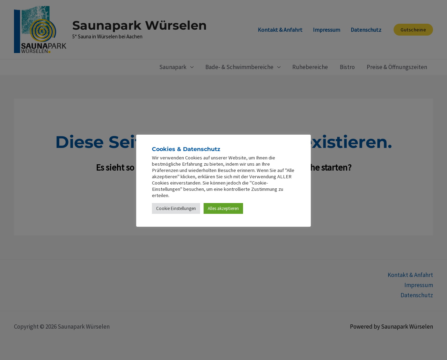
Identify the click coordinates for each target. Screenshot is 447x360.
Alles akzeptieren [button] (223, 208)
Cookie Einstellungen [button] (176, 208)
